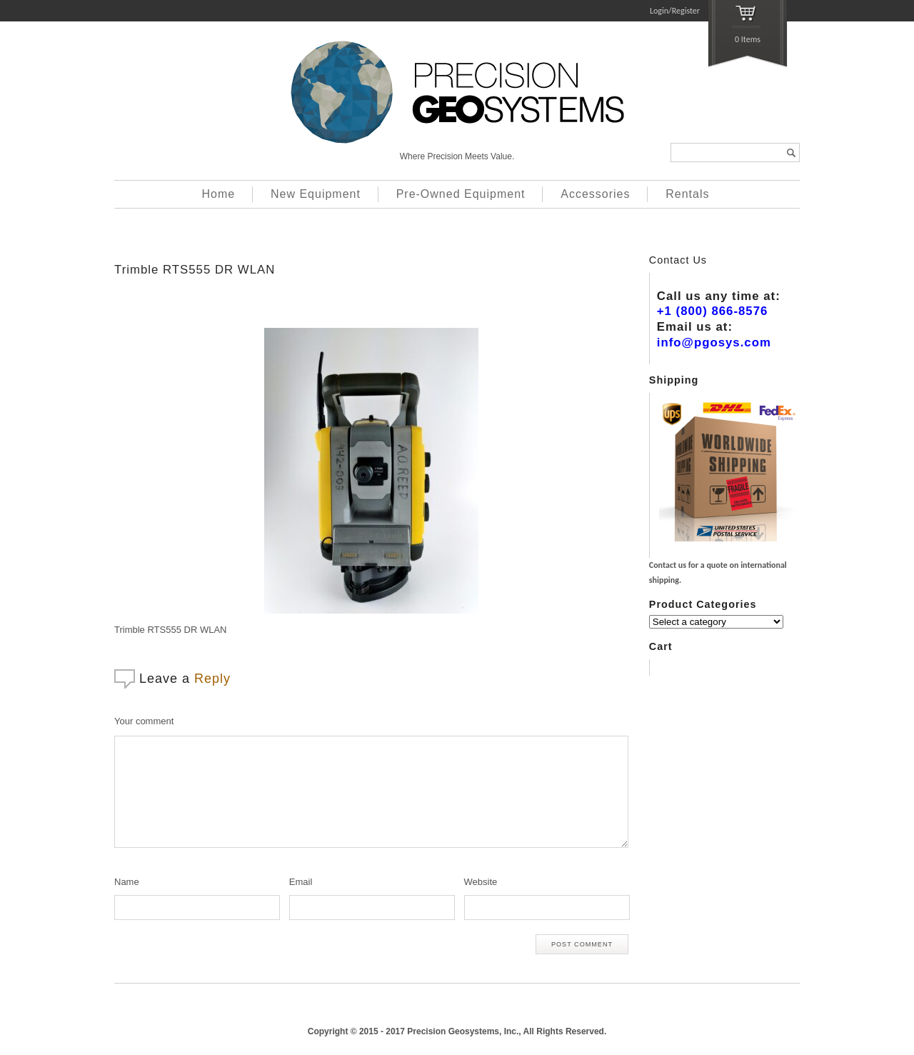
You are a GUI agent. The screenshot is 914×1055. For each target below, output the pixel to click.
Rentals (687, 194)
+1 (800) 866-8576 (712, 311)
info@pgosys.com (714, 342)
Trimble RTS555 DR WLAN (194, 269)
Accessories (595, 194)
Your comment (144, 721)
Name (126, 881)
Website (481, 881)
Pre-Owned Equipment (461, 194)
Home (219, 194)
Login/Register (675, 11)
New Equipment (316, 194)
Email (301, 881)
